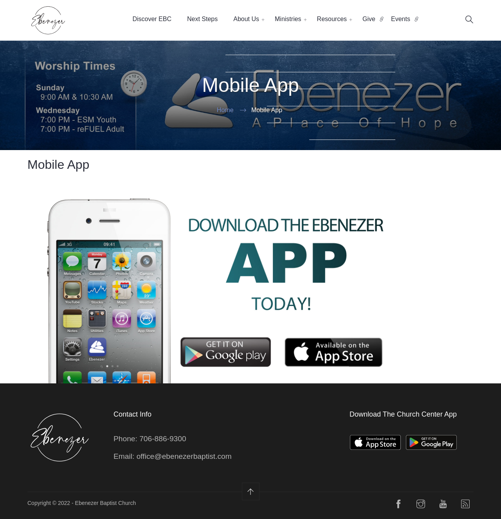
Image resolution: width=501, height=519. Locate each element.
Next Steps (202, 19)
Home (225, 110)
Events (400, 19)
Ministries (288, 19)
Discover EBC (151, 19)
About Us (246, 19)
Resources (332, 19)
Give (368, 19)
